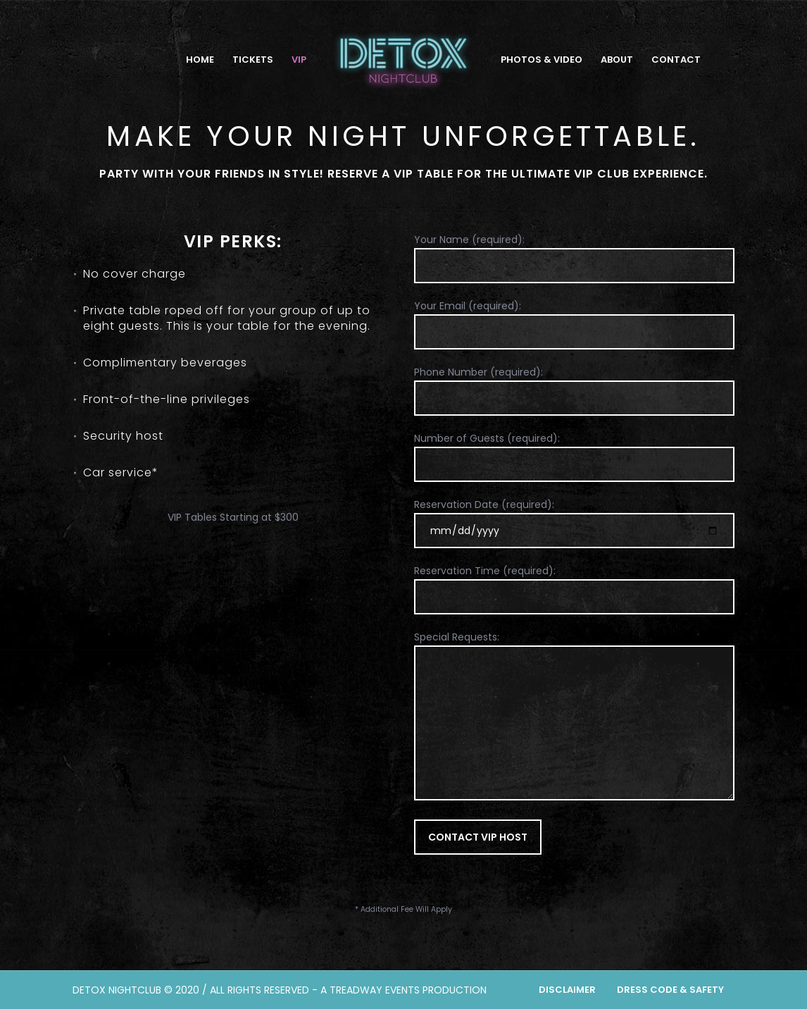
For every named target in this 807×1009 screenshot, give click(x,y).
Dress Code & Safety (670, 989)
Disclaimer (567, 989)
